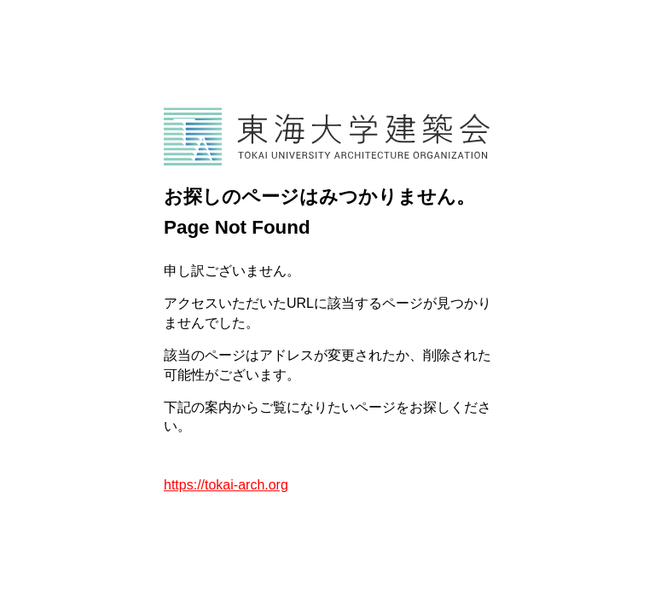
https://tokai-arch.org (226, 485)
